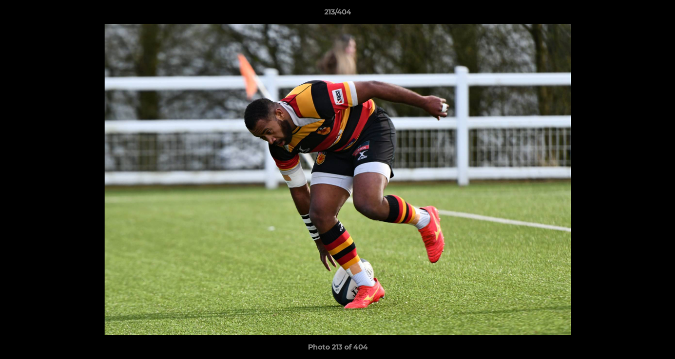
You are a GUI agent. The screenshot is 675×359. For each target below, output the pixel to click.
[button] (657, 14)
